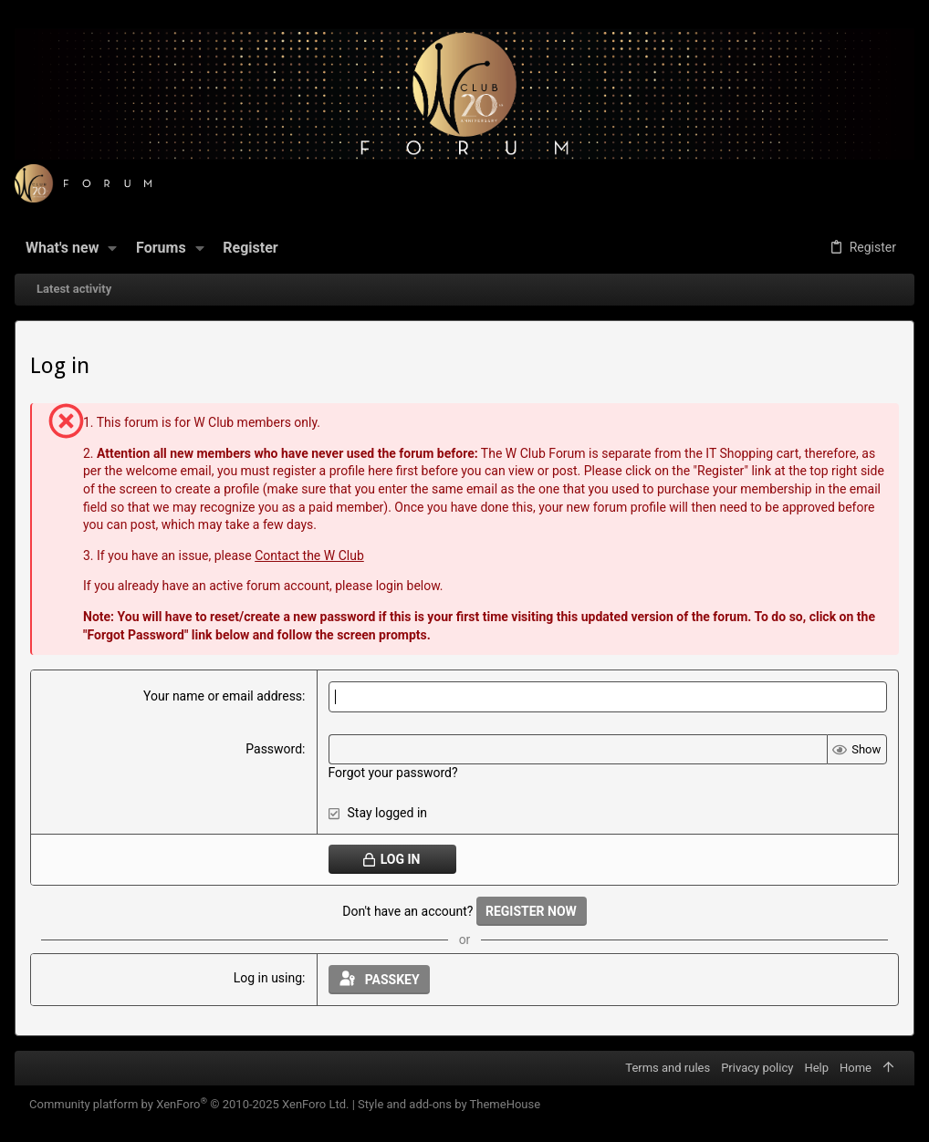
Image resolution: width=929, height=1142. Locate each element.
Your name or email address (222, 696)
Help (816, 1068)
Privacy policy (757, 1068)
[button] (112, 248)
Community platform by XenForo (189, 1104)
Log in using (268, 978)
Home (856, 1068)
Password (273, 749)
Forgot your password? (393, 772)
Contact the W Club (309, 555)
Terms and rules (667, 1068)
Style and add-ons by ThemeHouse (449, 1104)
